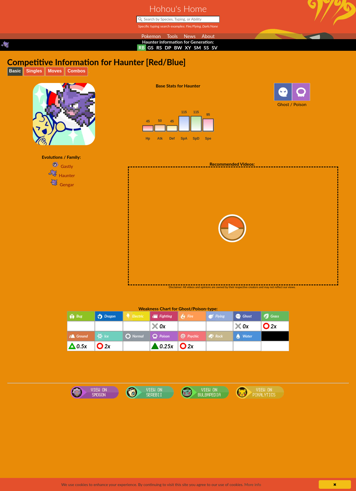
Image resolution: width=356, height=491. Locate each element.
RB (142, 48)
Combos (76, 71)
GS (150, 48)
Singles (34, 71)
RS (159, 48)
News (190, 36)
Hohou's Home (178, 8)
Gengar (61, 184)
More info (252, 484)
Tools (172, 36)
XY (188, 48)
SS (206, 48)
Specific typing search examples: (178, 26)
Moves (55, 71)
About (208, 36)
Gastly (61, 166)
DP (168, 48)
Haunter (61, 175)
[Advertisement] (178, 445)
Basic (15, 71)
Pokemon (151, 36)
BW (178, 48)
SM (197, 48)
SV (214, 48)
